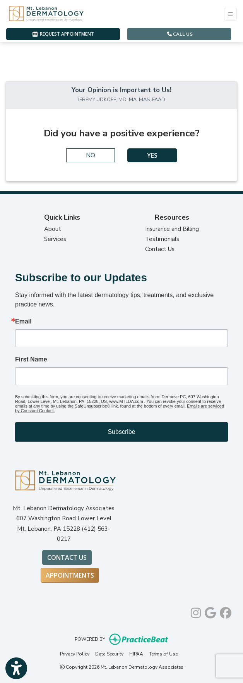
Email (23, 321)
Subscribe (121, 431)
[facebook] (225, 611)
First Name (31, 359)
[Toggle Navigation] (230, 14)
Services (55, 239)
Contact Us (160, 249)
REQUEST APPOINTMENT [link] (63, 34)
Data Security (109, 654)
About (52, 229)
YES (152, 155)
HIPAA (136, 654)
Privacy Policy (74, 654)
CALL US (180, 34)
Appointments (70, 575)
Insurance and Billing (172, 229)
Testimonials (162, 239)
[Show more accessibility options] (16, 668)
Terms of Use (163, 654)
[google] (210, 611)
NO (90, 155)
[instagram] (196, 611)
